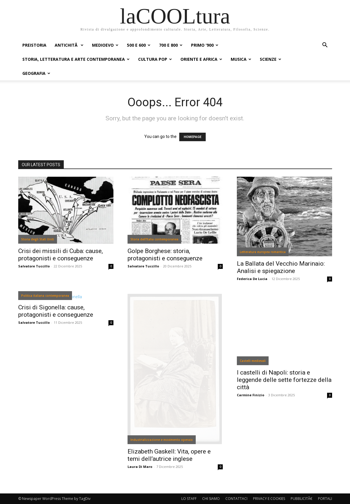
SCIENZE (270, 59)
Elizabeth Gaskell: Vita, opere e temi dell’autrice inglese (169, 455)
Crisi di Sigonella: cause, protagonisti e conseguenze (55, 311)
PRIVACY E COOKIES (269, 498)
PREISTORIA (34, 45)
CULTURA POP (155, 59)
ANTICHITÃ (69, 45)
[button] (325, 45)
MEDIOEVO (105, 45)
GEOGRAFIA (36, 73)
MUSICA (241, 59)
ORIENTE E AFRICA (201, 59)
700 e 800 (170, 45)
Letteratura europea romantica (263, 252)
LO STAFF (189, 498)
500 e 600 (138, 45)
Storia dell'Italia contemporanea (154, 239)
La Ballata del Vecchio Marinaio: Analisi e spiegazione (281, 267)
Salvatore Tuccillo (34, 266)
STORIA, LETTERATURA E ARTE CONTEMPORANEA (76, 59)
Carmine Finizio (250, 395)
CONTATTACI (236, 498)
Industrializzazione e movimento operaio (161, 440)
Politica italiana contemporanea (45, 296)
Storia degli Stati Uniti (37, 239)
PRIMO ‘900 (204, 45)
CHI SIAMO (211, 498)
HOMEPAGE (192, 137)
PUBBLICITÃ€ (301, 498)
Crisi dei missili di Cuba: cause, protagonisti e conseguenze (60, 254)
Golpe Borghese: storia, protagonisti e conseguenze (165, 254)
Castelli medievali (253, 361)
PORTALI (325, 498)
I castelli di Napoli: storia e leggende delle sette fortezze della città (284, 380)
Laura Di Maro (140, 466)
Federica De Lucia (252, 279)
